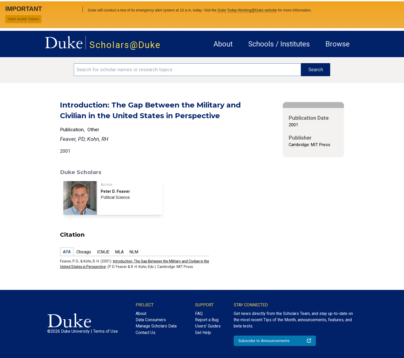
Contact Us (145, 332)
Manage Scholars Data (156, 326)
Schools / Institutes (279, 44)
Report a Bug (207, 319)
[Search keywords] (187, 69)
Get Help (203, 332)
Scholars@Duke (124, 45)
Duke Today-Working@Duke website (247, 10)
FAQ (199, 313)
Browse (337, 44)
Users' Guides (208, 326)
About (223, 44)
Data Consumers (151, 319)
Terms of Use (105, 331)
